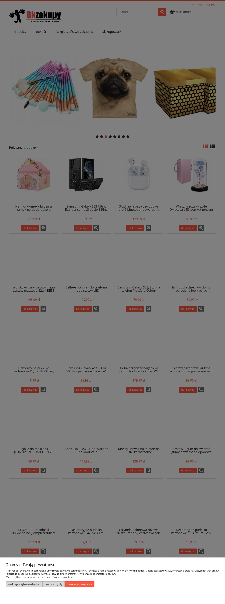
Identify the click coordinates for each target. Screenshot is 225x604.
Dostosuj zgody (53, 584)
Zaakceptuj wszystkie (80, 584)
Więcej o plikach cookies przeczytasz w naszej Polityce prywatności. (40, 577)
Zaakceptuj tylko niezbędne (23, 584)
